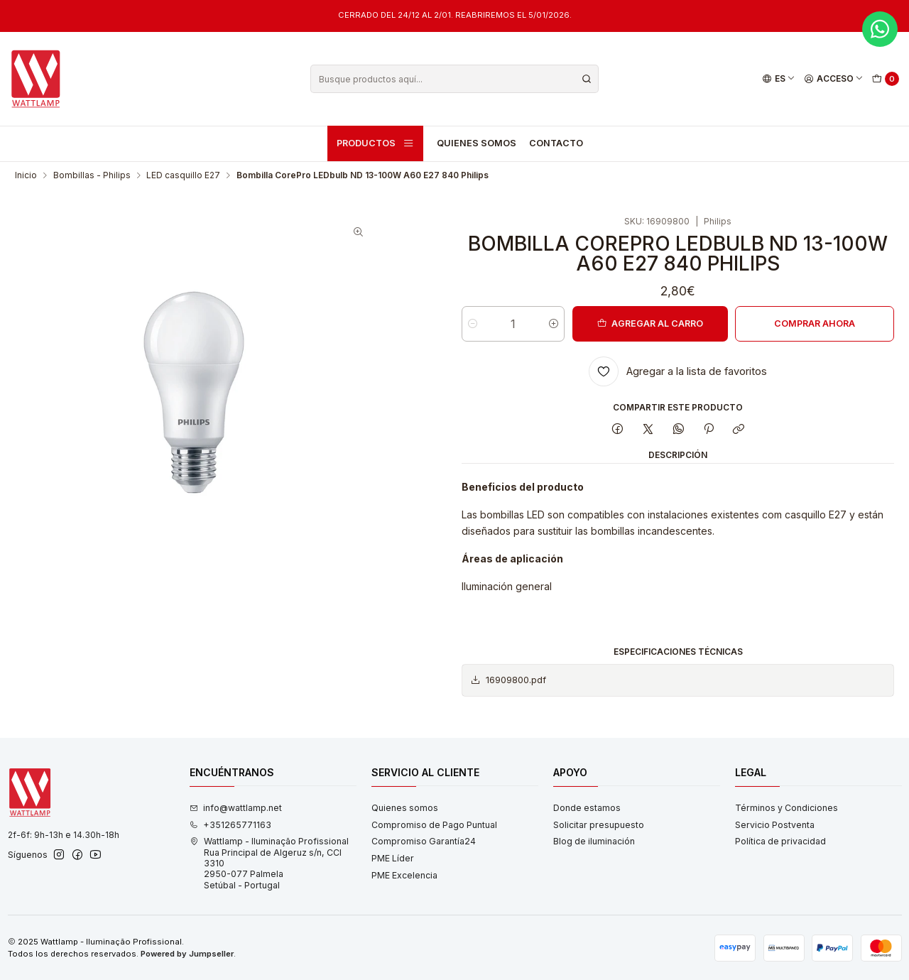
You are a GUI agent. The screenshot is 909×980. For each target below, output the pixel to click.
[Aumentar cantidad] (553, 324)
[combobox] (454, 79)
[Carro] (886, 79)
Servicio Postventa (775, 825)
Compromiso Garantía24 (423, 841)
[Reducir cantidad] (472, 324)
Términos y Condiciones (786, 807)
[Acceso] (834, 79)
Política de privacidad (780, 841)
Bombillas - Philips (92, 175)
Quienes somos (476, 143)
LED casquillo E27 (183, 175)
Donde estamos (587, 807)
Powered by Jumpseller (187, 954)
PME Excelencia (404, 875)
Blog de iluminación (594, 841)
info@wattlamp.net (236, 807)
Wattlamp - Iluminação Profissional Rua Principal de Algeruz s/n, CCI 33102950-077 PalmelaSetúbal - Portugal (269, 863)
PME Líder (392, 858)
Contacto (556, 143)
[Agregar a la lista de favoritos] (678, 371)
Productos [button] (376, 143)
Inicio (26, 175)
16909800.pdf (508, 680)
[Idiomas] (778, 79)
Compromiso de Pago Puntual (434, 825)
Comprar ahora (814, 323)
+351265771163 (230, 825)
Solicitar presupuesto (598, 825)
